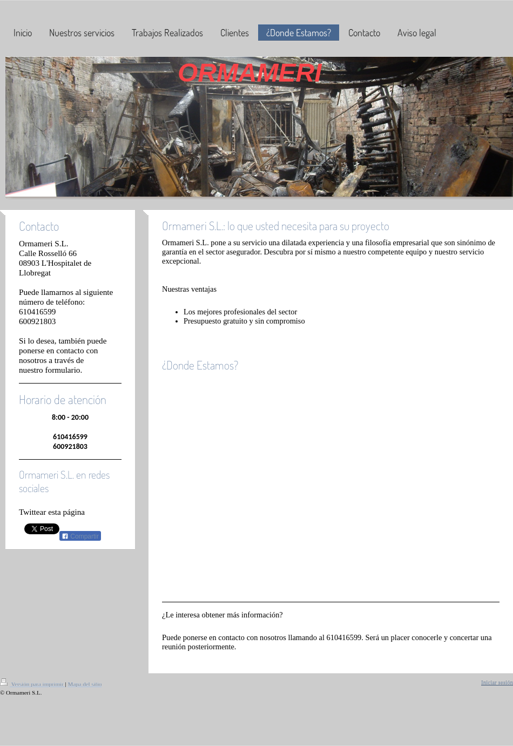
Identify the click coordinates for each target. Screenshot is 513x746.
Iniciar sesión (497, 682)
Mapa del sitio (85, 684)
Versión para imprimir (32, 684)
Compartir (80, 536)
